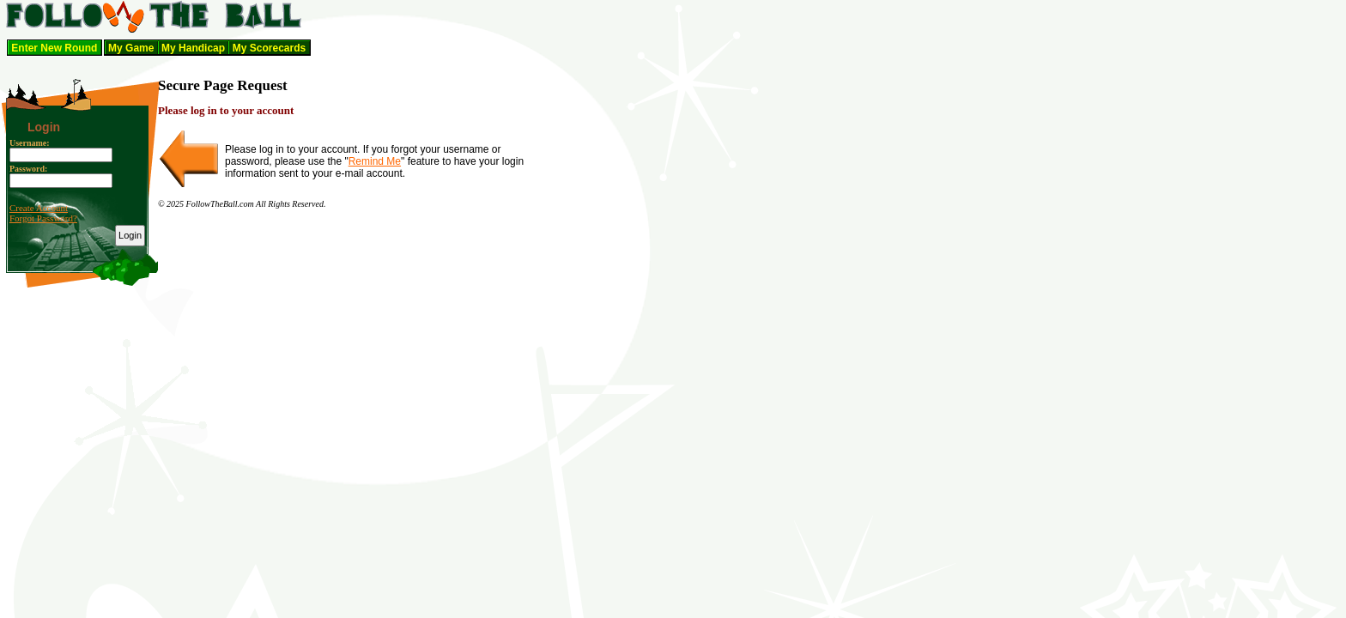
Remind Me (375, 161)
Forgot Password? (43, 218)
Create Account (38, 208)
